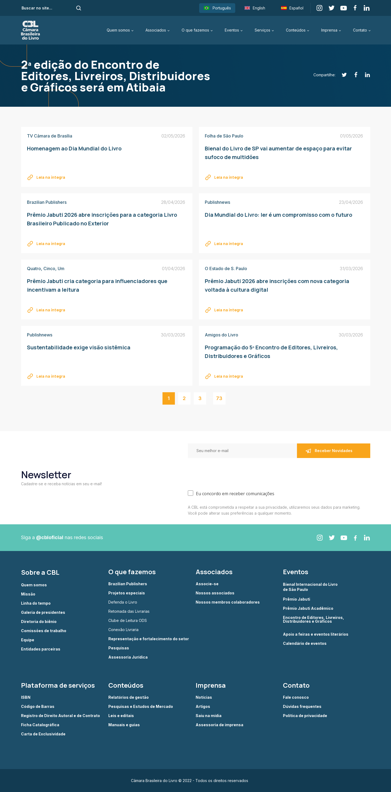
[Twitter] (341, 75)
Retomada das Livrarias (129, 611)
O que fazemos (195, 30)
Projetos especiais (126, 593)
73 (219, 398)
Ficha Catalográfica (40, 725)
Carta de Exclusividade (43, 734)
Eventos (232, 30)
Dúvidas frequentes (302, 706)
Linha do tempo (36, 603)
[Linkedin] (364, 75)
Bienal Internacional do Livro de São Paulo (310, 586)
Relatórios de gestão (128, 697)
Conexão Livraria (123, 630)
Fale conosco (296, 697)
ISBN (25, 697)
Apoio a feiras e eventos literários (315, 634)
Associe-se (207, 584)
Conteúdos (296, 30)
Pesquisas (118, 648)
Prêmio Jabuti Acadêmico (308, 608)
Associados (156, 30)
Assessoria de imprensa (219, 725)
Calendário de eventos (305, 643)
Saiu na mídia (209, 716)
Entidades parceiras (40, 649)
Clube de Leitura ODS (127, 620)
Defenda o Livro (122, 602)
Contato (360, 30)
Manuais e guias (124, 725)
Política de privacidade (305, 716)
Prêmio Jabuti (296, 599)
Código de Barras (37, 706)
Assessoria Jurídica (128, 657)
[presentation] (229, 472)
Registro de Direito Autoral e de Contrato (60, 716)
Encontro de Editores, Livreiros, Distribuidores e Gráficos (313, 620)
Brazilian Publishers (127, 584)
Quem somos (118, 30)
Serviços (262, 30)
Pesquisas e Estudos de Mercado (140, 706)
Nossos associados (215, 593)
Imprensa (329, 30)
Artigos (203, 706)
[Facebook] (353, 75)
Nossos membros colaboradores (228, 602)
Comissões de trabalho (43, 631)
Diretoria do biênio (39, 622)
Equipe (27, 640)
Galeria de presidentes (43, 612)
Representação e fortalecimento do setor (148, 639)
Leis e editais (121, 716)
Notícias (204, 697)
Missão (28, 594)
